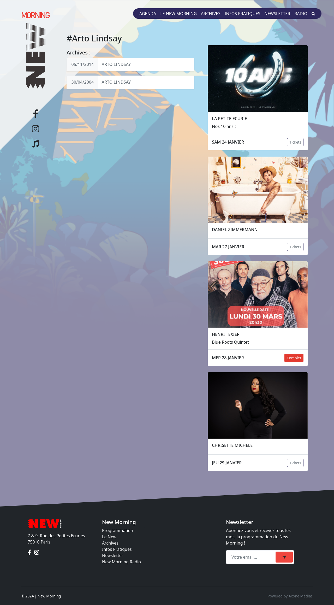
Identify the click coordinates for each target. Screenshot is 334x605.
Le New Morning (178, 13)
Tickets (295, 142)
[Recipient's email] (251, 557)
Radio (300, 13)
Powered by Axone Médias (290, 596)
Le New (109, 537)
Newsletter (277, 13)
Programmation (117, 530)
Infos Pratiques (117, 549)
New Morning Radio (121, 562)
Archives (210, 13)
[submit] (284, 557)
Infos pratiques (242, 13)
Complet (294, 357)
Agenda (147, 13)
